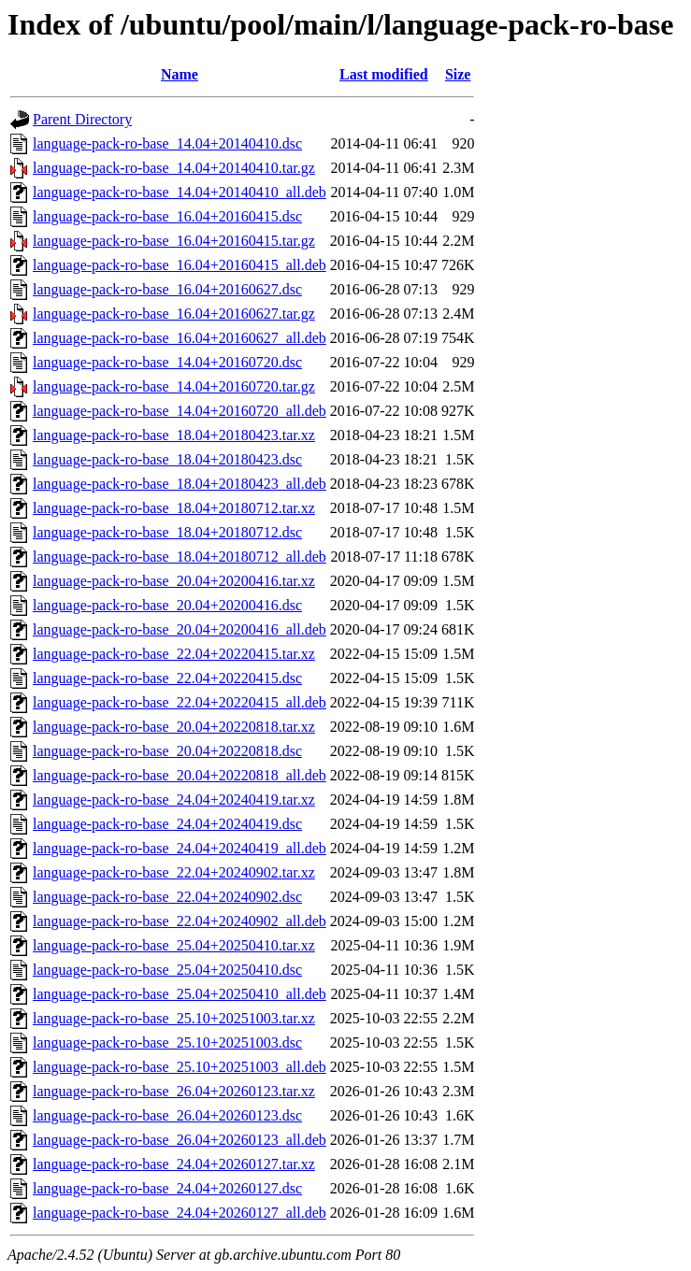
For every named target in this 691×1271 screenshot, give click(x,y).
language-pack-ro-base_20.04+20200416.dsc (167, 605)
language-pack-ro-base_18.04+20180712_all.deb (179, 556)
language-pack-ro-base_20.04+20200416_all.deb (179, 629)
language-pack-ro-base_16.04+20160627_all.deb (179, 338)
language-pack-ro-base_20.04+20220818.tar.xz (174, 727)
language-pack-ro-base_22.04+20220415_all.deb (179, 702)
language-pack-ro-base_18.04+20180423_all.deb (179, 484)
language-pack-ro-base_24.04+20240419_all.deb (179, 848)
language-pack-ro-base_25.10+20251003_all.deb (179, 1067)
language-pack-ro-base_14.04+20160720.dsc (167, 362)
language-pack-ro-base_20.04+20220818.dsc (167, 751)
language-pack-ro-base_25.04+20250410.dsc (167, 970)
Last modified (383, 74)
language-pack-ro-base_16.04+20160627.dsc (167, 289)
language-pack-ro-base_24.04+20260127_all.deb (179, 1213)
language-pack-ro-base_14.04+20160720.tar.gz (174, 386)
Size (458, 74)
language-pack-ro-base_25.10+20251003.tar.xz (174, 1018)
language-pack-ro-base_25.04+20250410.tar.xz (174, 945)
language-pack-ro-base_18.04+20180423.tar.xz (174, 435)
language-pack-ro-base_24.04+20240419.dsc (167, 824)
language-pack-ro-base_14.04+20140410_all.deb (179, 192)
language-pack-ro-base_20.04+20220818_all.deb (179, 775)
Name (179, 74)
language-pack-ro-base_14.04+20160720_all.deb (179, 411)
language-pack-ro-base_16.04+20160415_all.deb (179, 265)
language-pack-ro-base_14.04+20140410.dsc (167, 143)
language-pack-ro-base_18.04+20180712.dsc (167, 532)
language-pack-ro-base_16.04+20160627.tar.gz (174, 313)
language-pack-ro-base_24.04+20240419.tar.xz (174, 799)
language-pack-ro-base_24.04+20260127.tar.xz (174, 1164)
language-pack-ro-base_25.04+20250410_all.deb (179, 994)
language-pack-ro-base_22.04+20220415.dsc (167, 678)
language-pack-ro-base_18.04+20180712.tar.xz (174, 508)
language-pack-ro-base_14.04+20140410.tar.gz (174, 168)
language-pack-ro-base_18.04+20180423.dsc (167, 459)
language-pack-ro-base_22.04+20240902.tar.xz (174, 872)
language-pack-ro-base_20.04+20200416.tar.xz (174, 581)
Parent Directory (82, 119)
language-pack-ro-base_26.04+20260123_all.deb (179, 1140)
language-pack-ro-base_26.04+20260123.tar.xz (174, 1091)
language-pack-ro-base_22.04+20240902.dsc (167, 897)
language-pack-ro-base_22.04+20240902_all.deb (179, 921)
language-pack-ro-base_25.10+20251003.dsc (167, 1042)
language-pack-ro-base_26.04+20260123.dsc (167, 1115)
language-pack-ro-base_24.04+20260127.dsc (167, 1188)
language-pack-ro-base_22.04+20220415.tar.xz (174, 654)
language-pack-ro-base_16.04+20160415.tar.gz (174, 241)
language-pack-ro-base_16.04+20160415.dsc (167, 216)
